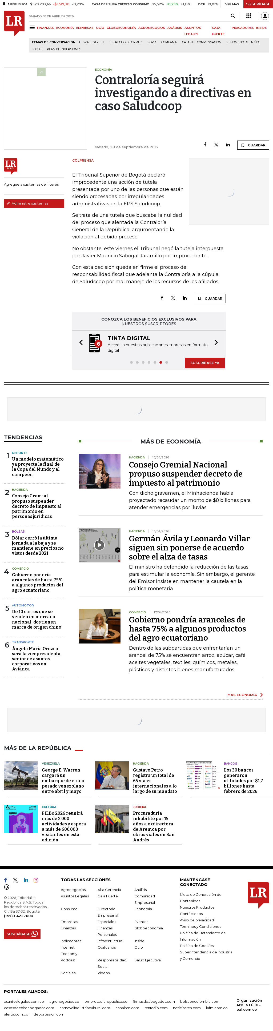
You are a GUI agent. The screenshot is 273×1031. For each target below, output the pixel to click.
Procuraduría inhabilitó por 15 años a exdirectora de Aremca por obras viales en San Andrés (154, 826)
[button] (79, 343)
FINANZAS (45, 28)
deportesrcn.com (49, 1014)
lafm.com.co (217, 1008)
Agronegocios (73, 890)
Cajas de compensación (201, 42)
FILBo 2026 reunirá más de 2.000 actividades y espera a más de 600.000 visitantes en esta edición (64, 826)
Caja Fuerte (108, 896)
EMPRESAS (85, 28)
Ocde (38, 49)
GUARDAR (253, 145)
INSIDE (261, 28)
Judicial (140, 807)
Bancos (230, 763)
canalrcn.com (127, 1008)
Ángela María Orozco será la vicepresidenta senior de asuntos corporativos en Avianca (36, 659)
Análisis (140, 890)
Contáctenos (191, 914)
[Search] (232, 16)
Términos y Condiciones (200, 926)
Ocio (138, 947)
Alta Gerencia (109, 890)
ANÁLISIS (174, 28)
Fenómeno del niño (243, 42)
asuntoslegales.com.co (24, 1001)
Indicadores (71, 941)
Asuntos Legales (75, 896)
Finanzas (68, 928)
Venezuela (51, 763)
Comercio (20, 568)
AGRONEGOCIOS (151, 28)
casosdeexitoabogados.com (29, 1008)
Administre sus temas (27, 203)
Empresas (69, 922)
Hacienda (20, 489)
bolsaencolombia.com (199, 1001)
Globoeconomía (148, 928)
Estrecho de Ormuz (126, 42)
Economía (143, 909)
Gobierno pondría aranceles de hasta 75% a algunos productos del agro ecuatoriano (37, 582)
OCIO (100, 28)
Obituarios (107, 947)
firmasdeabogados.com (154, 1001)
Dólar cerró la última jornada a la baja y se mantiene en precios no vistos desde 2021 (38, 546)
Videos (104, 973)
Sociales (68, 973)
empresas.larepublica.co (106, 1001)
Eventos (141, 922)
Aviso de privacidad (197, 920)
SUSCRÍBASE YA (204, 363)
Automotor (23, 605)
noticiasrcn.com (187, 1008)
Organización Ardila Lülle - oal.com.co (249, 1005)
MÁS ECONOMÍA (242, 695)
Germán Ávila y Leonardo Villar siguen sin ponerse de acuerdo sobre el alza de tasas (189, 548)
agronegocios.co (64, 1001)
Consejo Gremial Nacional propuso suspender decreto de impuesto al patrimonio (186, 474)
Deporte (19, 453)
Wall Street (93, 42)
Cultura (49, 807)
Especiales (107, 922)
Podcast (68, 960)
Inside (139, 941)
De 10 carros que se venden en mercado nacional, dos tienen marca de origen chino (36, 619)
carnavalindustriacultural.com (84, 1008)
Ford (152, 42)
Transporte (23, 642)
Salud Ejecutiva (147, 960)
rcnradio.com (156, 1008)
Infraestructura (110, 941)
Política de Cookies (197, 946)
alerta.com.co (16, 1014)
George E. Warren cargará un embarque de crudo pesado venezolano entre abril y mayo (63, 781)
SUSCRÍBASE (258, 4)
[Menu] (33, 27)
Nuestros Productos (197, 907)
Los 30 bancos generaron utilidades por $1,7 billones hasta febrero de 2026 (243, 781)
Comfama (169, 42)
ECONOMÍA (65, 28)
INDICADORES (243, 28)
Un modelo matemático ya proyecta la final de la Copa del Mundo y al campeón (38, 467)
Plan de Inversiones (64, 49)
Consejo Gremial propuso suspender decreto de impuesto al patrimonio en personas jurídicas (37, 506)
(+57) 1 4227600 (18, 916)
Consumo (69, 909)
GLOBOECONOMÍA (121, 28)
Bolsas (18, 531)
